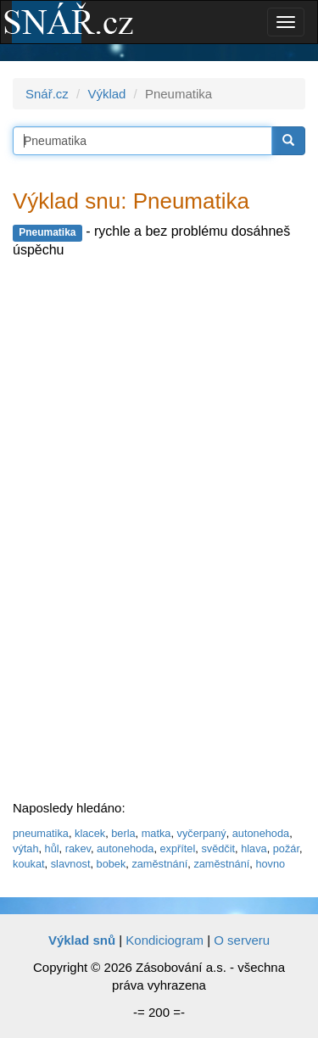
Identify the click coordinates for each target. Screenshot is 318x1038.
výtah (25, 848)
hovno (270, 863)
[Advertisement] (140, 531)
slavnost (71, 863)
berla (123, 833)
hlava (253, 848)
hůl (52, 848)
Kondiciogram (165, 940)
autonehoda (260, 833)
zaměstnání (159, 863)
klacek (90, 833)
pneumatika (41, 833)
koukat (29, 863)
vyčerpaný (201, 833)
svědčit (218, 848)
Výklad (106, 93)
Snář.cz (47, 93)
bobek (111, 863)
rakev (78, 848)
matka (156, 833)
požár (286, 848)
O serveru (242, 940)
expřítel (177, 848)
